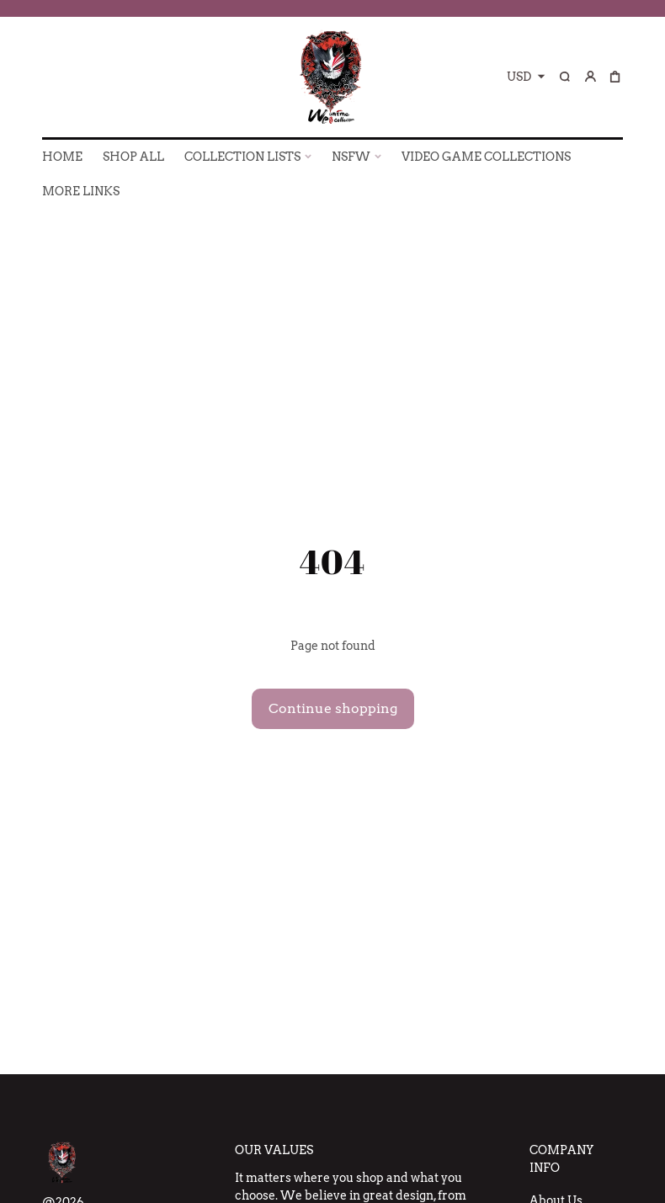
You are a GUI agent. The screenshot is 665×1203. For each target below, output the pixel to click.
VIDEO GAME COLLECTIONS (486, 156)
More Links (81, 191)
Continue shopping (333, 708)
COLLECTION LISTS (242, 156)
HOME (62, 156)
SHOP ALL (133, 156)
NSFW (351, 156)
